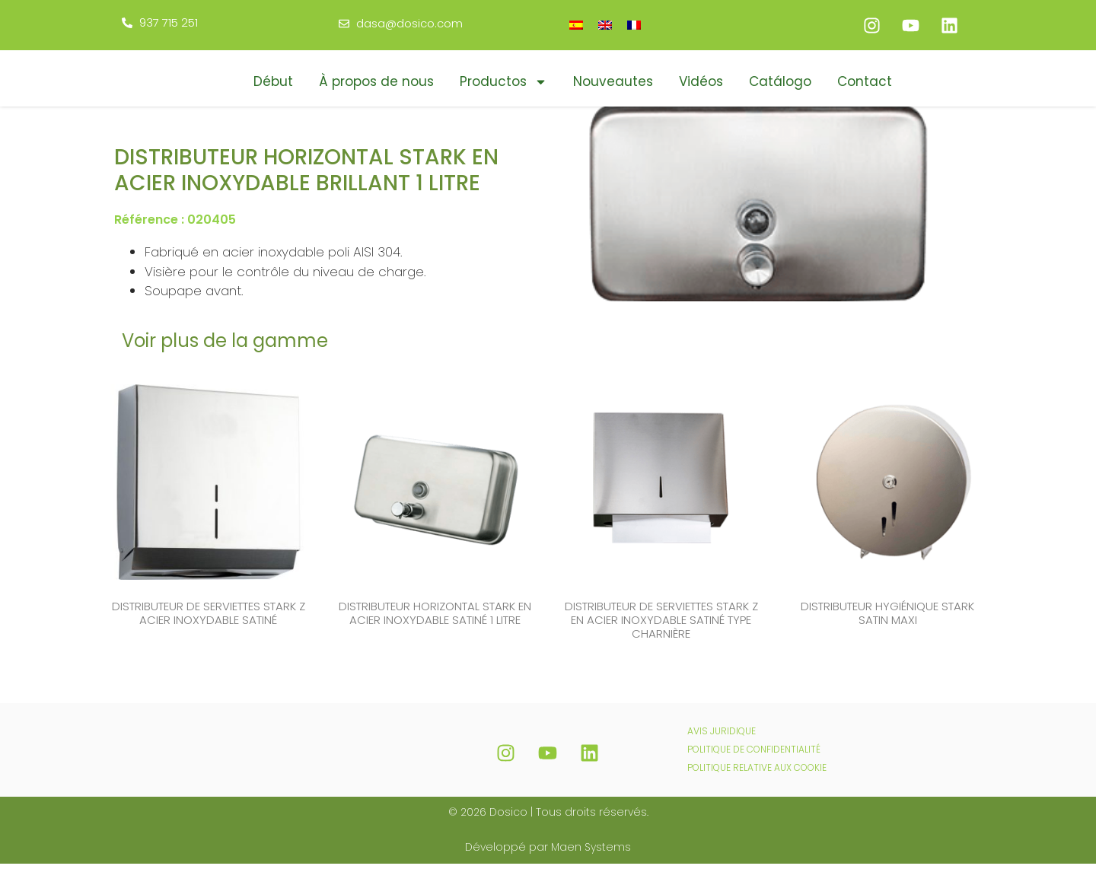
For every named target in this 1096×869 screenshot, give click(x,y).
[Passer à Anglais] (605, 25)
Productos (503, 82)
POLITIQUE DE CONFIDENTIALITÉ (753, 754)
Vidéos (701, 81)
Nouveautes (613, 81)
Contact (864, 81)
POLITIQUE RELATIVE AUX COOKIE (757, 772)
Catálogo (780, 81)
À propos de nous (376, 81)
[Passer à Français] (634, 25)
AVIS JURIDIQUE (721, 736)
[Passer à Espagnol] (576, 25)
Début (273, 81)
